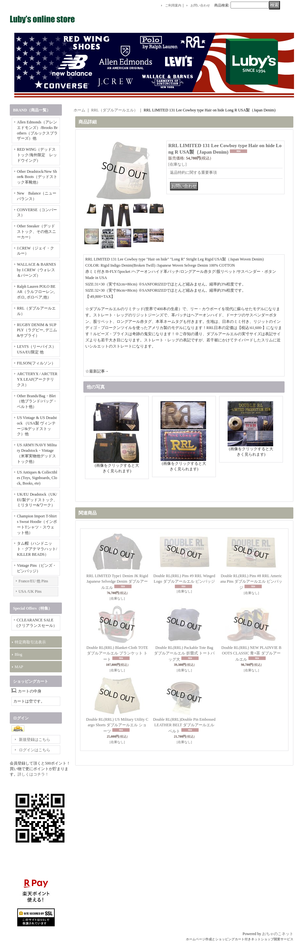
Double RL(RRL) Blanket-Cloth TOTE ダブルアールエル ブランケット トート (117, 653)
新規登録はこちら (34, 739)
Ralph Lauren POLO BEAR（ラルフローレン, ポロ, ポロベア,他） (36, 292)
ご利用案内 (173, 5)
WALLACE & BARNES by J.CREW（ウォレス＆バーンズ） (36, 270)
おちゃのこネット (277, 934)
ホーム (79, 110)
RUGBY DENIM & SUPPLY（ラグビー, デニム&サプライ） (37, 330)
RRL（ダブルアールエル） (114, 110)
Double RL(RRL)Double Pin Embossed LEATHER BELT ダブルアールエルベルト (184, 725)
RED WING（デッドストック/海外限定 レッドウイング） (37, 155)
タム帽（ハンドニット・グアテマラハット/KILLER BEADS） (37, 549)
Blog (18, 654)
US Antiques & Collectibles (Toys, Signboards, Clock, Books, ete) (37, 478)
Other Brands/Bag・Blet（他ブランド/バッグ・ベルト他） (37, 401)
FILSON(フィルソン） (36, 363)
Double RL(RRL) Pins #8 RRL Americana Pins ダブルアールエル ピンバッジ (251, 582)
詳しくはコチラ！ (33, 774)
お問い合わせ (200, 5)
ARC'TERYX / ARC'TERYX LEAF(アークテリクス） (37, 379)
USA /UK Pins (30, 591)
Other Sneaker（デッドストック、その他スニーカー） (36, 231)
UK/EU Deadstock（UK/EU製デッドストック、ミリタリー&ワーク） (37, 500)
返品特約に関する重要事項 (193, 172)
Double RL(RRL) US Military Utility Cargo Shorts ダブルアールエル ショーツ (117, 725)
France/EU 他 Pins (33, 581)
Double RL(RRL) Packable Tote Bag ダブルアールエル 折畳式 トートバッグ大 (184, 653)
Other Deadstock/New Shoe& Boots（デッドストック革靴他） (37, 177)
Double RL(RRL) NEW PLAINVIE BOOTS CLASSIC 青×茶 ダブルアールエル (251, 653)
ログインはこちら (34, 750)
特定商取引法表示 (30, 642)
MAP (19, 667)
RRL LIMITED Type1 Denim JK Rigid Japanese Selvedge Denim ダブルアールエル (117, 582)
